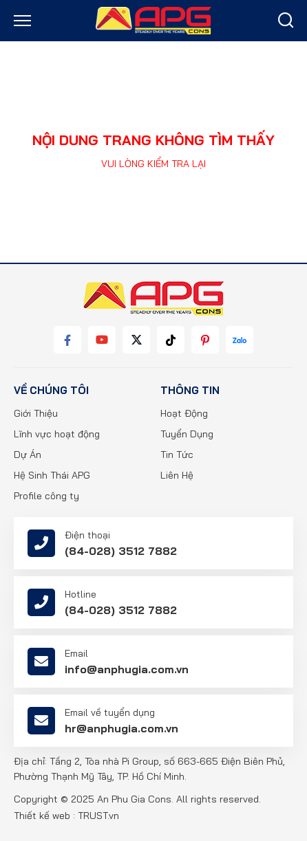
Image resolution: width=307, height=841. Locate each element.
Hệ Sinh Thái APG (52, 475)
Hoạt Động (184, 413)
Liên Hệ (176, 475)
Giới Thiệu (36, 413)
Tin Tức (176, 454)
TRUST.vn (98, 815)
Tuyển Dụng (186, 434)
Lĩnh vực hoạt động (57, 434)
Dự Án (27, 454)
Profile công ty (46, 496)
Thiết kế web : (44, 815)
